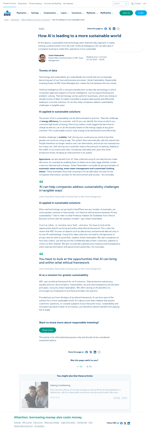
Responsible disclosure (23, 426)
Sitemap (17, 422)
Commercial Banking (52, 4)
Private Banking (35, 4)
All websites (68, 4)
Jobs (90, 422)
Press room (38, 422)
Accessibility (39, 426)
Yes (80, 366)
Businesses (22, 4)
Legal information (68, 422)
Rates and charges (51, 422)
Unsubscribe (82, 422)
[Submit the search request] (126, 3)
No (89, 366)
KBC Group (27, 422)
